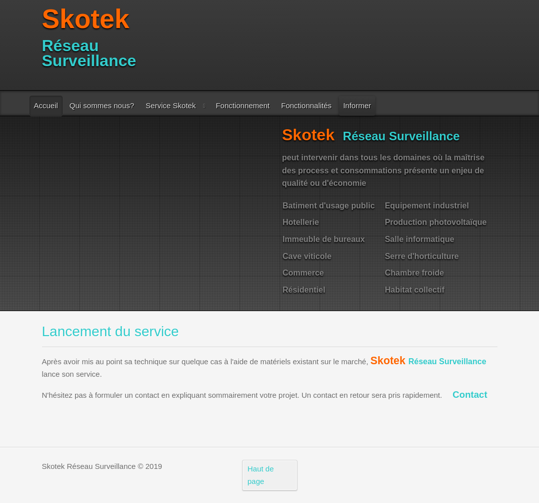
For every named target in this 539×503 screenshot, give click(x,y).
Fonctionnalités (306, 105)
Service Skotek (171, 105)
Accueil (46, 105)
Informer (357, 105)
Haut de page (261, 475)
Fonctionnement (243, 105)
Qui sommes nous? (102, 105)
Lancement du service (110, 331)
